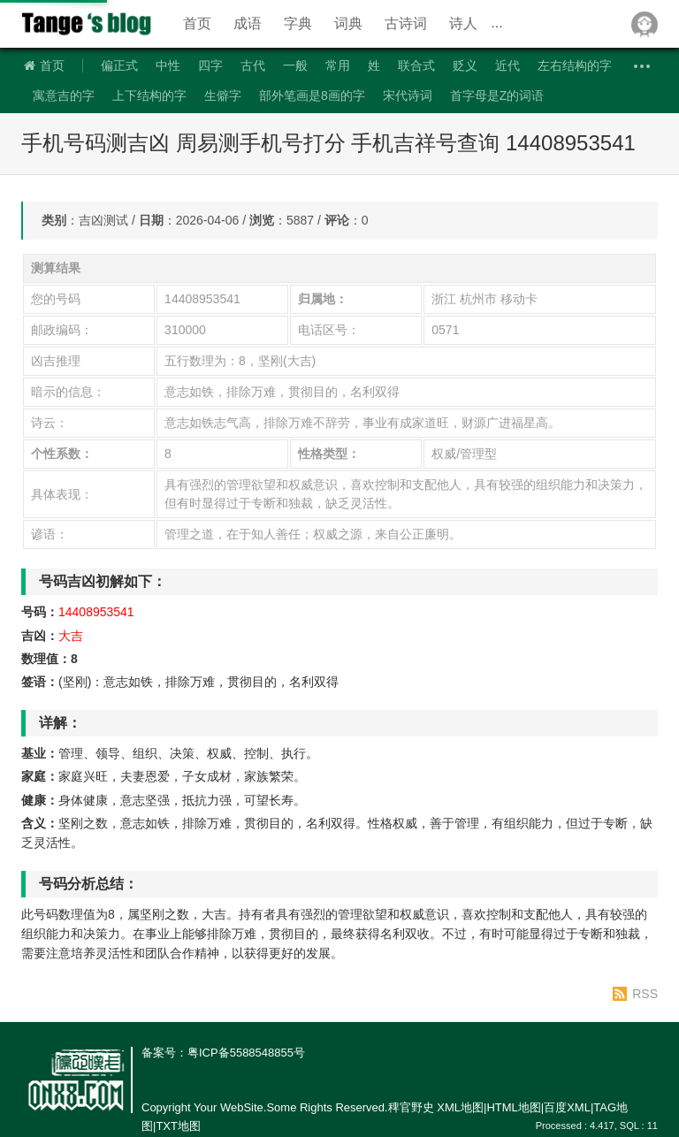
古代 (252, 65)
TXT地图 (178, 1126)
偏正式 (119, 65)
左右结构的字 (575, 65)
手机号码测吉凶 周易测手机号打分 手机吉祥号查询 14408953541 (328, 143)
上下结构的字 (149, 95)
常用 (337, 65)
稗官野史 (87, 24)
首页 (197, 23)
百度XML (567, 1107)
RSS (645, 994)
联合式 (416, 65)
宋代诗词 (407, 95)
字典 (298, 23)
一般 (295, 65)
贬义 (465, 65)
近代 (507, 65)
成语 (247, 23)
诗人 (463, 23)
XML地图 (460, 1107)
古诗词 (406, 23)
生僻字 (222, 95)
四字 (210, 65)
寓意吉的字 (64, 95)
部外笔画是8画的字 (312, 95)
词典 (348, 23)
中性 (168, 65)
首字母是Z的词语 (497, 95)
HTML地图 (513, 1107)
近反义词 (528, 23)
